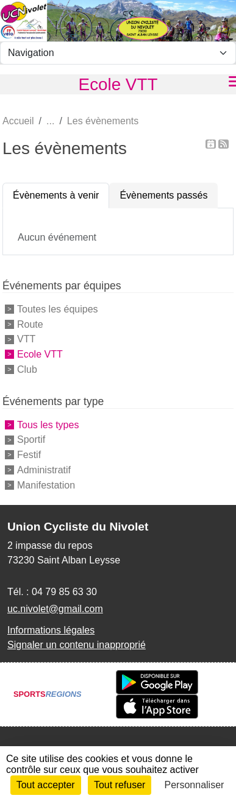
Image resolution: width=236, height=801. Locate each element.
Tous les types (48, 424)
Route (30, 324)
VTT (26, 339)
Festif (29, 455)
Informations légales (51, 630)
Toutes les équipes (57, 309)
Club (27, 369)
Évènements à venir (56, 195)
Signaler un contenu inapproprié (76, 645)
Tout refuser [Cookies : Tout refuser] (119, 785)
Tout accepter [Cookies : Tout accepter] (45, 785)
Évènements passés (163, 195)
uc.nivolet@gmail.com (55, 609)
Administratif (44, 470)
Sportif (31, 439)
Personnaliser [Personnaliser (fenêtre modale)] (194, 785)
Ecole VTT (40, 354)
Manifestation (46, 485)
